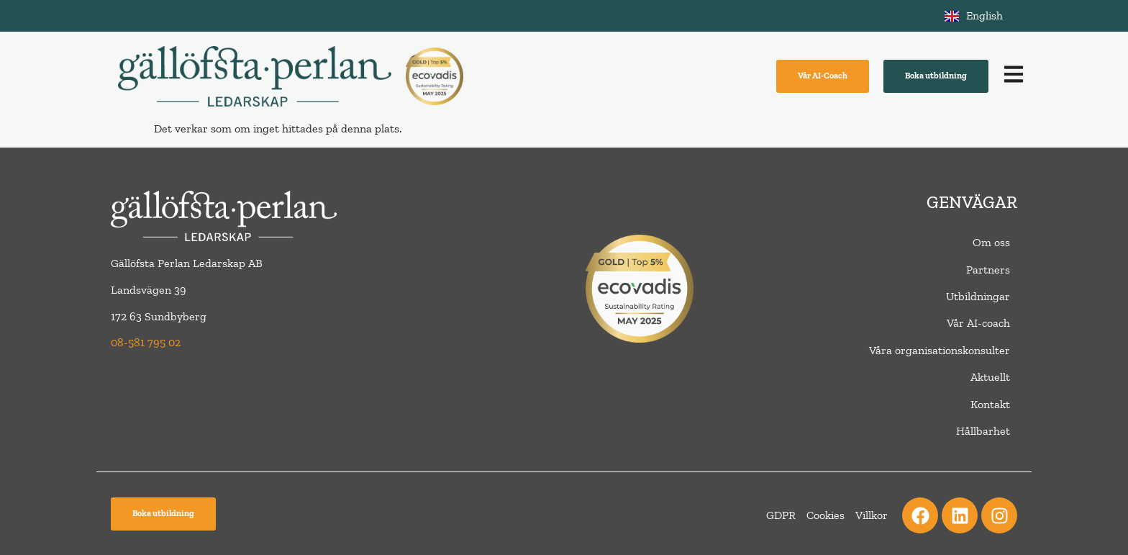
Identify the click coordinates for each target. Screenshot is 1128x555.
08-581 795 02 (146, 342)
